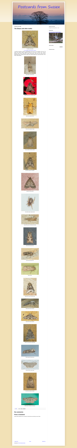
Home (30, 441)
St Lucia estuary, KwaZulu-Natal (55, 32)
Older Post (43, 441)
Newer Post (16, 441)
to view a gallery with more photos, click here (30, 50)
